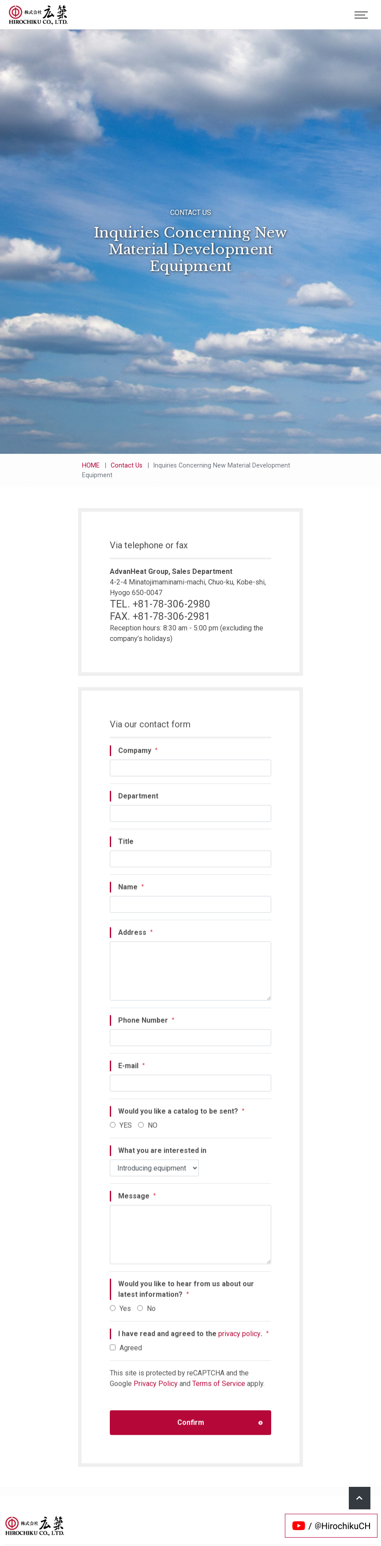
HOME (91, 465)
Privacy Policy (156, 1388)
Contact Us (126, 465)
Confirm (220, 1427)
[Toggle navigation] (361, 15)
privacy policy (239, 1339)
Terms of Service (218, 1388)
